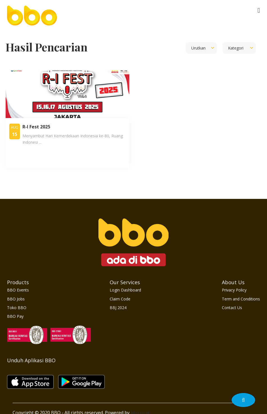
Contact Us (232, 307)
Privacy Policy (234, 290)
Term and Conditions (241, 299)
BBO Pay (15, 316)
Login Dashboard (125, 290)
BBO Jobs (16, 299)
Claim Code (120, 299)
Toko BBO (16, 307)
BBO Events (18, 290)
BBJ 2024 (118, 307)
